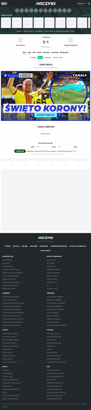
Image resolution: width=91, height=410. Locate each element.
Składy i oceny (58, 57)
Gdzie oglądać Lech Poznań (11, 325)
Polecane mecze (52, 353)
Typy (29, 52)
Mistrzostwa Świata (9, 289)
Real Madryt (51, 263)
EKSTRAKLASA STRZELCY (9, 343)
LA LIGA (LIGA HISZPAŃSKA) (10, 276)
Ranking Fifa (51, 346)
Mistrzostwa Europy (54, 359)
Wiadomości (64, 52)
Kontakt (8, 246)
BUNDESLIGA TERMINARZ (54, 319)
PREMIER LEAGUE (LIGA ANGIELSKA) (12, 273)
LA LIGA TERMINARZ (52, 313)
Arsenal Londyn (52, 276)
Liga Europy (6, 263)
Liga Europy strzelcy (9, 337)
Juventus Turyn (52, 289)
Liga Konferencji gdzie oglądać (12, 319)
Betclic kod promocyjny (55, 377)
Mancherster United (53, 270)
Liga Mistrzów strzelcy (10, 334)
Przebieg (33, 57)
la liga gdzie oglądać (9, 300)
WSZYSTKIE (86, 15)
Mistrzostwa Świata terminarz (57, 325)
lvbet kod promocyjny (54, 389)
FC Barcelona (51, 260)
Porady (49, 349)
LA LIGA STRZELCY (7, 349)
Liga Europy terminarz (54, 300)
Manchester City (52, 282)
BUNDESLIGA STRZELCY (9, 356)
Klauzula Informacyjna (78, 246)
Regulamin (33, 246)
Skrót (40, 58)
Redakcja (16, 246)
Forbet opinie (6, 386)
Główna (19, 31)
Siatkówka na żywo (53, 334)
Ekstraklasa (38, 31)
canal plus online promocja (11, 310)
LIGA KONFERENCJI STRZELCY (11, 340)
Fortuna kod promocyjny (55, 373)
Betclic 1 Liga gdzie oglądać (11, 316)
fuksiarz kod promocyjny (11, 389)
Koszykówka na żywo (54, 343)
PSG (48, 285)
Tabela (39, 52)
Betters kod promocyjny (10, 396)
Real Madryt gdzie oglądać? (11, 383)
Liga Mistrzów (7, 260)
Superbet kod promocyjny (55, 383)
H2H (34, 52)
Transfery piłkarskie (54, 356)
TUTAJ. (75, 151)
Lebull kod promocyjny (54, 396)
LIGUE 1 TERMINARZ (52, 322)
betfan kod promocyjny (55, 386)
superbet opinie (7, 377)
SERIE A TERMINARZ (52, 316)
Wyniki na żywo (6, 15)
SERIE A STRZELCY (7, 353)
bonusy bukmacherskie (10, 399)
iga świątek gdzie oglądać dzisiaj (13, 303)
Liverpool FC (51, 266)
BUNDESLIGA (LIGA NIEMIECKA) (11, 282)
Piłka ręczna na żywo (54, 337)
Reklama (25, 246)
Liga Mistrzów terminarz (55, 297)
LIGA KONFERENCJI (8, 266)
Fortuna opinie (7, 373)
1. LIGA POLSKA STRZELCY (9, 362)
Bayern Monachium (53, 273)
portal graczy (45, 251)
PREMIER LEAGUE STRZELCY (10, 346)
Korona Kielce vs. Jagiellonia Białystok (56, 31)
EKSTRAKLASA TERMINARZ (54, 306)
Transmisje (55, 52)
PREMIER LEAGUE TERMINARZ (55, 310)
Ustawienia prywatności (58, 246)
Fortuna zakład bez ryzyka (56, 393)
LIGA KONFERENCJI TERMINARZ (56, 303)
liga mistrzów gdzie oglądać (56, 362)
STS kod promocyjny (53, 370)
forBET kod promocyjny (10, 380)
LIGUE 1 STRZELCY (7, 359)
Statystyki (48, 57)
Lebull (4, 393)
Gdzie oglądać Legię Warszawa (12, 322)
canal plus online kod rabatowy (13, 313)
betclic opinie (51, 380)
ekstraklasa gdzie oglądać (11, 306)
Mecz (24, 52)
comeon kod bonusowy (54, 399)
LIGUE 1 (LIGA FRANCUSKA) (10, 285)
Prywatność (44, 246)
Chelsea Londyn (52, 279)
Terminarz (46, 52)
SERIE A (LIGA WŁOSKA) (9, 279)
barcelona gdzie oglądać (10, 297)
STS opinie (5, 370)
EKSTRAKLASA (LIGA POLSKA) (10, 270)
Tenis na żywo (51, 340)
